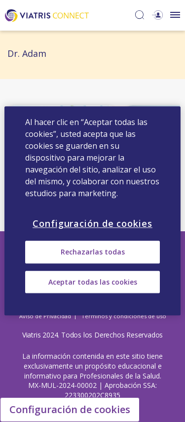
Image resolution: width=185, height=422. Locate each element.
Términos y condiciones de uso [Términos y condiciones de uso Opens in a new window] (123, 316)
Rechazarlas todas (93, 252)
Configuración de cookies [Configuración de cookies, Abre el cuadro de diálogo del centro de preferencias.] (92, 223)
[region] (92, 210)
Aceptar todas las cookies (92, 282)
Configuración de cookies (69, 409)
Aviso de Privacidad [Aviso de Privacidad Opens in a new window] (45, 316)
